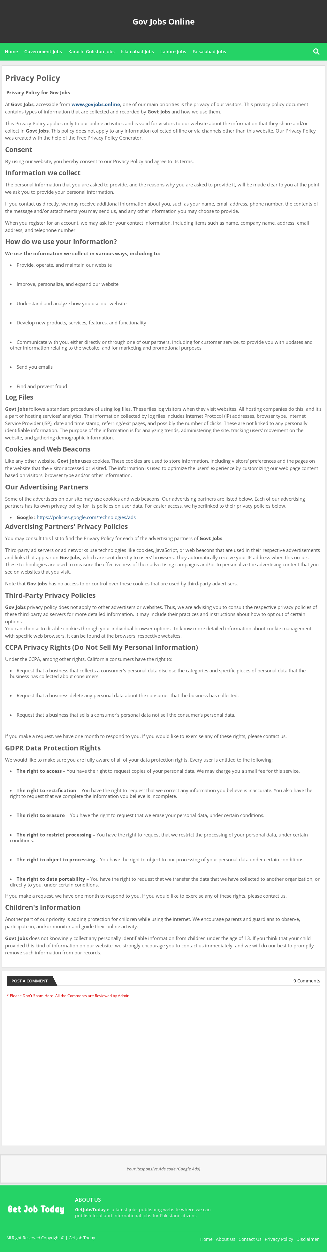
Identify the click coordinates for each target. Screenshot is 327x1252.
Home (11, 51)
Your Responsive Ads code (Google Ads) (163, 1169)
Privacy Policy (279, 1239)
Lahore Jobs (173, 51)
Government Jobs (43, 51)
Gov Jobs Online (164, 21)
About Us (225, 1239)
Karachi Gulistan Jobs (91, 51)
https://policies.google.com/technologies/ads (86, 517)
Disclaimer (307, 1239)
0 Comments (306, 981)
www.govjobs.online (96, 104)
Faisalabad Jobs (209, 51)
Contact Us (250, 1239)
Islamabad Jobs (137, 51)
